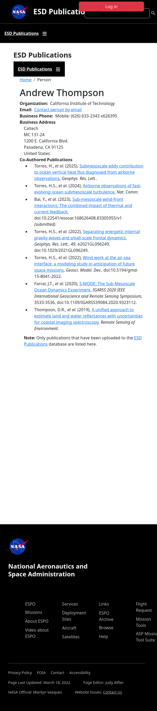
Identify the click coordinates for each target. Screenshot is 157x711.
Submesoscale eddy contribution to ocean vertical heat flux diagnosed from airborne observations (88, 172)
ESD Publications (63, 11)
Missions (33, 612)
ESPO (30, 604)
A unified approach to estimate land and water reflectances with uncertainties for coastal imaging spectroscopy (88, 316)
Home (26, 80)
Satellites (70, 637)
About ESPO (36, 621)
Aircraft (69, 628)
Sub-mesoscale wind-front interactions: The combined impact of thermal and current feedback (83, 205)
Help (103, 636)
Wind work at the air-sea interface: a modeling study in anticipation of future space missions (84, 264)
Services (70, 604)
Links (104, 604)
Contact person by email (58, 110)
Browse (106, 628)
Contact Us (112, 692)
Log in (111, 6)
